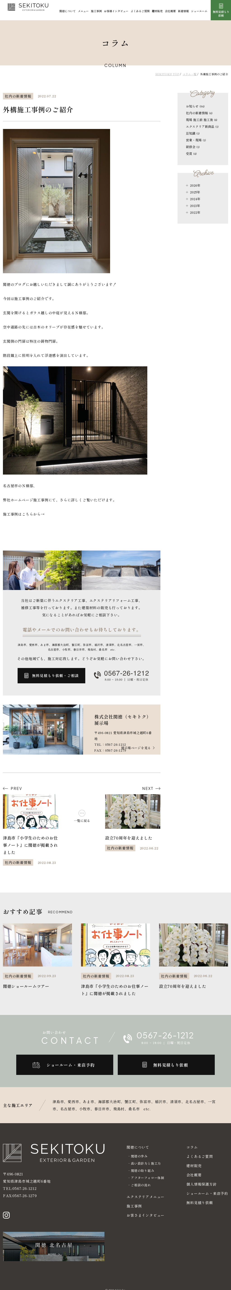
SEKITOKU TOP (167, 74)
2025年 (195, 192)
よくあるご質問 (140, 11)
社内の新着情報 (199, 113)
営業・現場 (196, 140)
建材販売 (157, 11)
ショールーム (199, 11)
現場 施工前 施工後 (201, 119)
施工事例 (96, 11)
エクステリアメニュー (145, 1196)
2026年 (195, 185)
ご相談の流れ (141, 1185)
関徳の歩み (139, 1156)
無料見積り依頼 (199, 1202)
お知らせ (195, 106)
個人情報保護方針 (201, 1184)
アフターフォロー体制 (147, 1177)
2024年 (195, 199)
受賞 (191, 153)
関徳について (67, 11)
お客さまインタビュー (145, 1215)
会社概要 (170, 11)
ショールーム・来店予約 (207, 1193)
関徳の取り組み (142, 1170)
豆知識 (193, 133)
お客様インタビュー (116, 11)
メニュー (83, 11)
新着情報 (183, 11)
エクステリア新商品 (202, 126)
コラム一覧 (190, 74)
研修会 (193, 147)
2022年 (195, 212)
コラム (192, 1147)
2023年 (195, 205)
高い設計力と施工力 (146, 1163)
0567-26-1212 (24, 1181)
